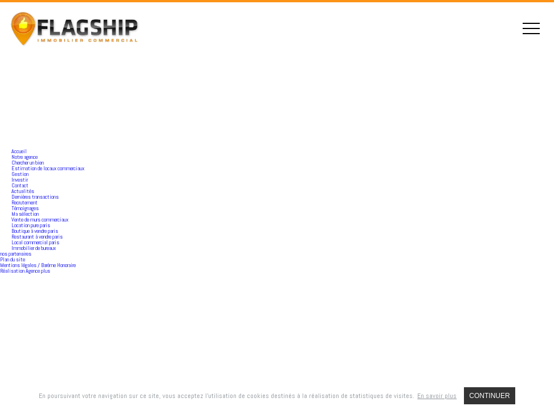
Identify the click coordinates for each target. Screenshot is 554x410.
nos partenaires (15, 253)
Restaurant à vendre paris (37, 236)
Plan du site (12, 259)
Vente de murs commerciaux (39, 219)
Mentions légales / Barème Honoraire (38, 265)
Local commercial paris (35, 242)
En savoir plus (437, 396)
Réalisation (25, 270)
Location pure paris (30, 225)
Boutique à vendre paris (34, 231)
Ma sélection (25, 214)
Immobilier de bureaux (33, 248)
